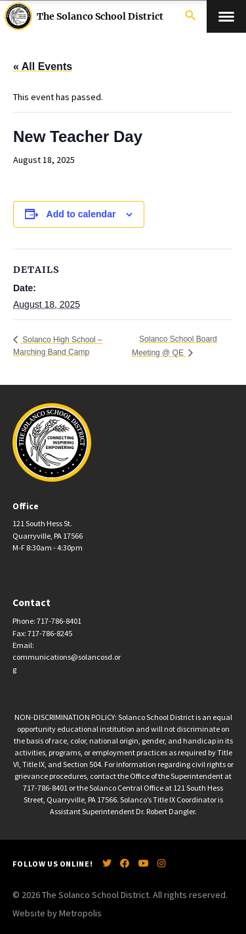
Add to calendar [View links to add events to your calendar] (81, 214)
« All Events (42, 66)
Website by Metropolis (57, 913)
